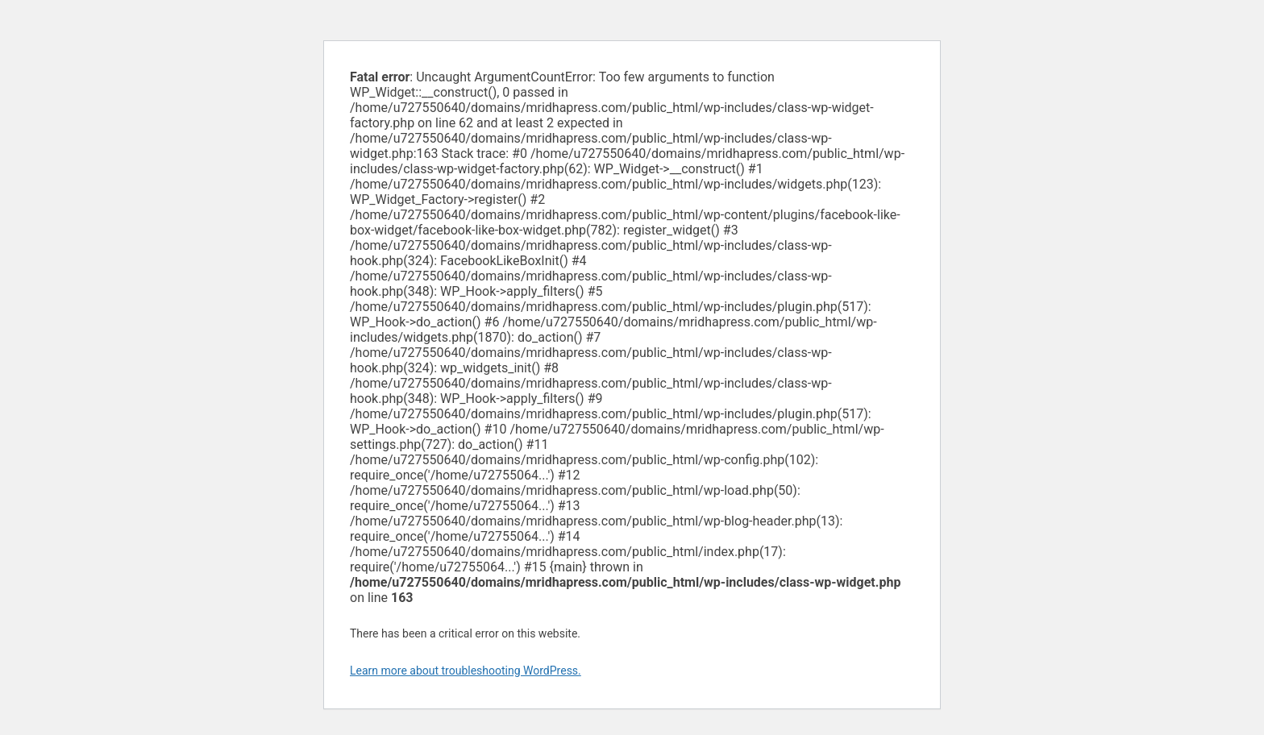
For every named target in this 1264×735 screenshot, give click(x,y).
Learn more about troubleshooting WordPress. (465, 670)
